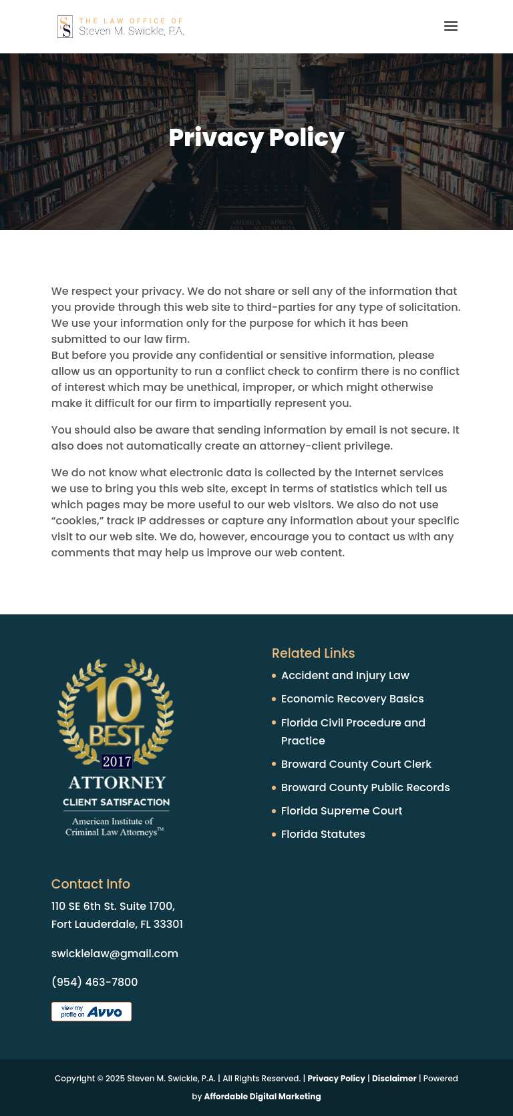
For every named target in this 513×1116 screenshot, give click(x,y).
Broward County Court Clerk (356, 764)
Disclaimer (394, 1078)
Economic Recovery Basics (352, 698)
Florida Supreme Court (342, 810)
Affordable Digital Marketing (262, 1096)
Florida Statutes (323, 834)
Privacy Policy (336, 1078)
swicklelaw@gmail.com (114, 953)
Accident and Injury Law (345, 675)
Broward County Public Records (365, 787)
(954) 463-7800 (94, 982)
